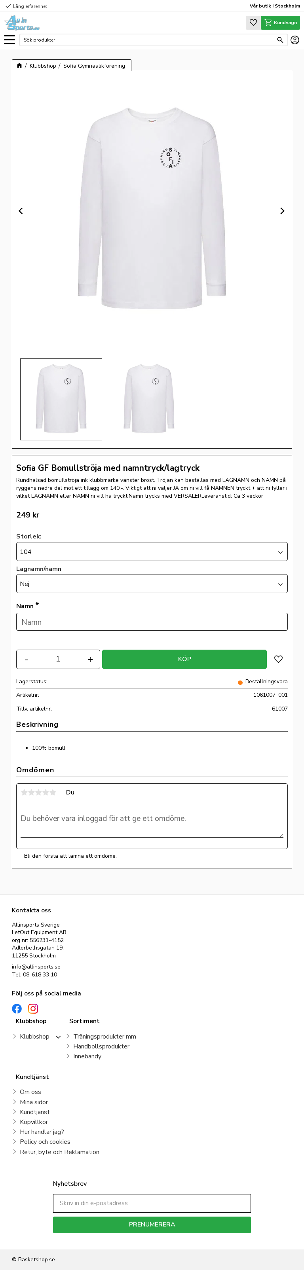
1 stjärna (24, 792)
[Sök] (280, 39)
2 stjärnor (31, 792)
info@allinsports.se (36, 967)
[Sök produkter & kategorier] (148, 39)
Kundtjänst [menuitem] (35, 1112)
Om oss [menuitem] (30, 1092)
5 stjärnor (52, 792)
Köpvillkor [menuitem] (34, 1122)
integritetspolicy (180, 1239)
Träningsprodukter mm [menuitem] (104, 1036)
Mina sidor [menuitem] (34, 1102)
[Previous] (21, 211)
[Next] (282, 211)
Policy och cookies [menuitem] (45, 1141)
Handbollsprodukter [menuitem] (101, 1046)
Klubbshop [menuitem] (34, 1036)
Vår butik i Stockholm (275, 6)
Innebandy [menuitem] (87, 1056)
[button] (9, 40)
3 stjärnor (38, 792)
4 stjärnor (45, 792)
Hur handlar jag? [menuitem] (42, 1132)
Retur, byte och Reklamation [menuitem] (59, 1152)
